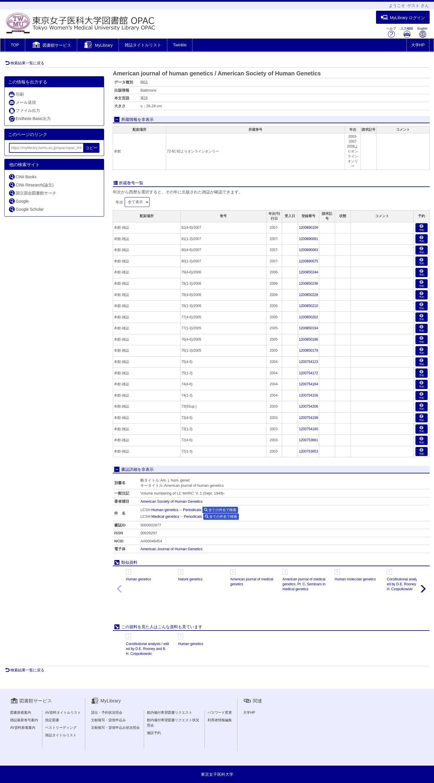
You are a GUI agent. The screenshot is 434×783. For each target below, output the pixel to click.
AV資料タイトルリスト (63, 713)
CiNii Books (22, 177)
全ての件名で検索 (220, 510)
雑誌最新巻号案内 (24, 720)
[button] (51, 45)
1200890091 (308, 239)
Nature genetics (190, 579)
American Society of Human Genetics (171, 501)
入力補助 (406, 32)
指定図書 (52, 720)
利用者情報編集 (220, 720)
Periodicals (192, 510)
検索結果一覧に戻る (24, 63)
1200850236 (308, 283)
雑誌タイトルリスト (143, 45)
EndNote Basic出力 (29, 119)
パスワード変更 (220, 713)
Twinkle (180, 45)
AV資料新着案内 (22, 728)
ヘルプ (391, 32)
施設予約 (154, 733)
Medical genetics (165, 516)
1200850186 (308, 339)
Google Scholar (26, 209)
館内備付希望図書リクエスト (169, 713)
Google (18, 201)
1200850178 (308, 350)
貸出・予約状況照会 (106, 713)
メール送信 (22, 102)
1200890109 (308, 228)
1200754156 (308, 395)
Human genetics (164, 510)
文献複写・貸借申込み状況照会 (115, 728)
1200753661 (308, 440)
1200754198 (308, 418)
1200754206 (308, 406)
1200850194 (308, 328)
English (422, 32)
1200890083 (308, 250)
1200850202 (308, 317)
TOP (15, 45)
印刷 (16, 94)
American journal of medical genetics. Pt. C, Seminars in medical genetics (303, 584)
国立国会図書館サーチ (32, 193)
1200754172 (308, 373)
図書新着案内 (20, 713)
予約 (421, 228)
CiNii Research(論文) (31, 185)
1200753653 (308, 451)
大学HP (418, 45)
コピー (91, 148)
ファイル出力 (24, 111)
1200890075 (308, 261)
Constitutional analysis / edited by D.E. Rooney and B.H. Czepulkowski (408, 584)
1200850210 (308, 306)
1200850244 (308, 272)
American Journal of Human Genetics (171, 549)
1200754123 (308, 362)
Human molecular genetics (355, 579)
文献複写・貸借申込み (108, 720)
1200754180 (308, 429)
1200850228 (308, 295)
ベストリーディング (61, 728)
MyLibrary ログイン (403, 17)
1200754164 (308, 384)
